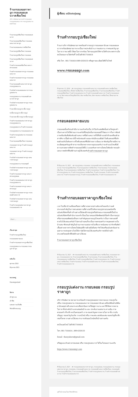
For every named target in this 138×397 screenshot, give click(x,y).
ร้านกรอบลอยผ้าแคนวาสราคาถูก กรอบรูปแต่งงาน (21, 85)
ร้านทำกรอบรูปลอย (92, 170)
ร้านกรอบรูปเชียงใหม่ (91, 91)
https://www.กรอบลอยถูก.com (69, 349)
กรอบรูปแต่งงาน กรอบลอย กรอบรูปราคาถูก (85, 289)
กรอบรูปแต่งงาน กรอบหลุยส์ (19, 164)
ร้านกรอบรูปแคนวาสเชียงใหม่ (87, 168)
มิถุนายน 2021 (14, 267)
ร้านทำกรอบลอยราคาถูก (98, 150)
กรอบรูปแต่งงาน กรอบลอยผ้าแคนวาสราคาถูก (20, 97)
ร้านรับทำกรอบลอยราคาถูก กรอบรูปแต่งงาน (21, 104)
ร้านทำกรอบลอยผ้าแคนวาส (95, 93)
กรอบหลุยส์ (115, 369)
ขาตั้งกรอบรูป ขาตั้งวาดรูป (18, 113)
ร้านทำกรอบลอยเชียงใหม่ (89, 175)
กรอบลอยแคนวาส (66, 257)
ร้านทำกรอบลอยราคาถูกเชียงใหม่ (21, 242)
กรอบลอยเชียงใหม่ (63, 91)
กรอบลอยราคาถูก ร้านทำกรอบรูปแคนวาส (21, 146)
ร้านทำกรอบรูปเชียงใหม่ (18, 235)
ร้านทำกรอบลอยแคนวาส (107, 175)
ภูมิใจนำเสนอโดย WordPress (67, 392)
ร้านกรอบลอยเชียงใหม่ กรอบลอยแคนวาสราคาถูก (21, 42)
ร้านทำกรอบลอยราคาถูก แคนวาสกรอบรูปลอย (21, 175)
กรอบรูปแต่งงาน (108, 367)
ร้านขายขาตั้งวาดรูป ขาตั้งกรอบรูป (21, 117)
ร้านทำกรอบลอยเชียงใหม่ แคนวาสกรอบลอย (21, 66)
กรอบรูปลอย (77, 88)
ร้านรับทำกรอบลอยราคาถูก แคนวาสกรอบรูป (21, 158)
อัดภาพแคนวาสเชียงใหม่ (100, 95)
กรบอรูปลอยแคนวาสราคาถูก (83, 367)
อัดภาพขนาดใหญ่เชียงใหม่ (71, 95)
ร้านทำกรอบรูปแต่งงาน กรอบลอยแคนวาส (21, 136)
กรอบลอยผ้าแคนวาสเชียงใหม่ (107, 88)
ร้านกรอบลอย (102, 168)
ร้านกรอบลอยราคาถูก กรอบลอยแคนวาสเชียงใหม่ (20, 12)
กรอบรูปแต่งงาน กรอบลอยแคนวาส (21, 131)
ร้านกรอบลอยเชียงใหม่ (107, 91)
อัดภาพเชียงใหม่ (85, 95)
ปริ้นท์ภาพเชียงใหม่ (76, 91)
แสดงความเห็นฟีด (16, 305)
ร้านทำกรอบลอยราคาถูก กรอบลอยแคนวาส (21, 72)
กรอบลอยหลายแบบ (16, 239)
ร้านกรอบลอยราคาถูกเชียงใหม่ (69, 240)
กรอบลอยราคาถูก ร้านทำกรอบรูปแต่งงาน (21, 152)
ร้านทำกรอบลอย (99, 172)
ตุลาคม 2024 (14, 263)
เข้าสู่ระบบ (13, 297)
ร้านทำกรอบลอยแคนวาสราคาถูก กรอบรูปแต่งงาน (21, 122)
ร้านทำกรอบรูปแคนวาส (77, 93)
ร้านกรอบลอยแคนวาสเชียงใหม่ (20, 47)
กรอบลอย (86, 165)
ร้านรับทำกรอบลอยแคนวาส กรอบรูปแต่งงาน (21, 91)
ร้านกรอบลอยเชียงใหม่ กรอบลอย (21, 141)
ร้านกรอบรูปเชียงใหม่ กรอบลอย (20, 51)
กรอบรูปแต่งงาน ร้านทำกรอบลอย (21, 127)
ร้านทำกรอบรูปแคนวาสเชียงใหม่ (82, 172)
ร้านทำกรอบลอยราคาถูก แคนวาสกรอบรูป (21, 187)
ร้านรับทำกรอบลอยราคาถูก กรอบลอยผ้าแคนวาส (21, 193)
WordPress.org (15, 308)
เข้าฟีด (12, 301)
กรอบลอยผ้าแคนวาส (89, 88)
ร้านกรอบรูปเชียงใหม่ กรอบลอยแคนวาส (21, 36)
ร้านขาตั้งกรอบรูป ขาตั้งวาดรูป (20, 109)
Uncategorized (15, 282)
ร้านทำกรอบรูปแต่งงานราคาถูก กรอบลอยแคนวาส (20, 206)
